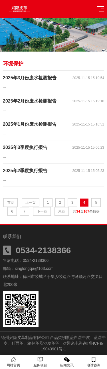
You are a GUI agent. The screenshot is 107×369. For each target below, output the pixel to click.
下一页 (42, 211)
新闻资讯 (67, 362)
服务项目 (40, 362)
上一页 (30, 203)
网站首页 (13, 362)
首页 (10, 203)
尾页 (61, 211)
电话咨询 (93, 362)
